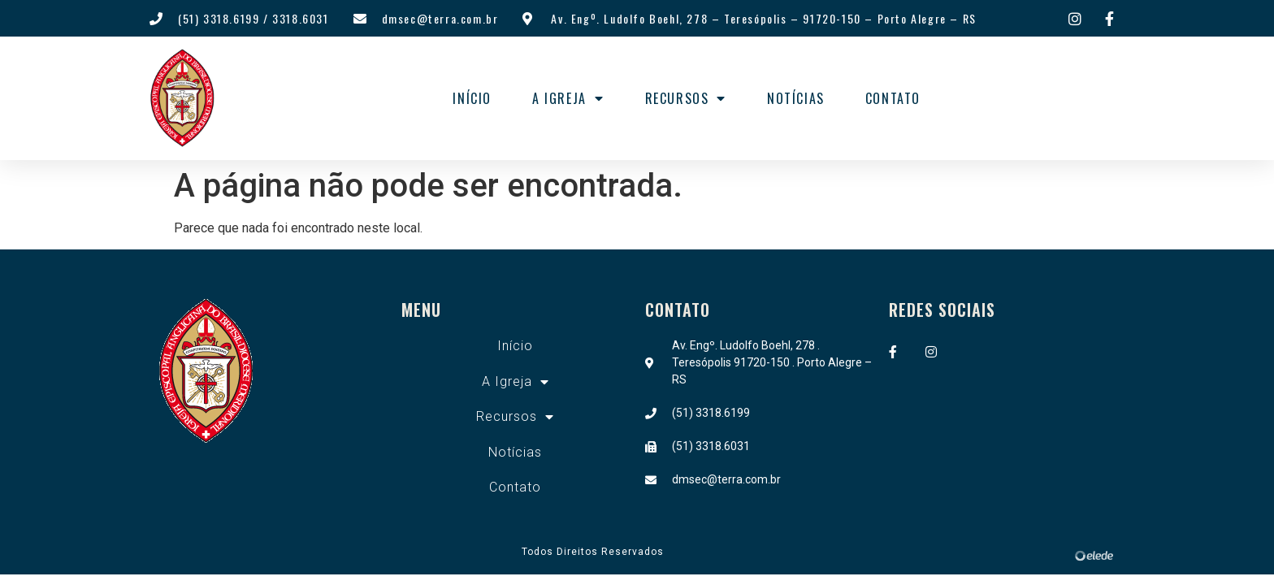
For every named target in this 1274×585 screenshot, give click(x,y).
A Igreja (568, 98)
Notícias (796, 98)
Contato (893, 98)
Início (472, 98)
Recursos (685, 98)
